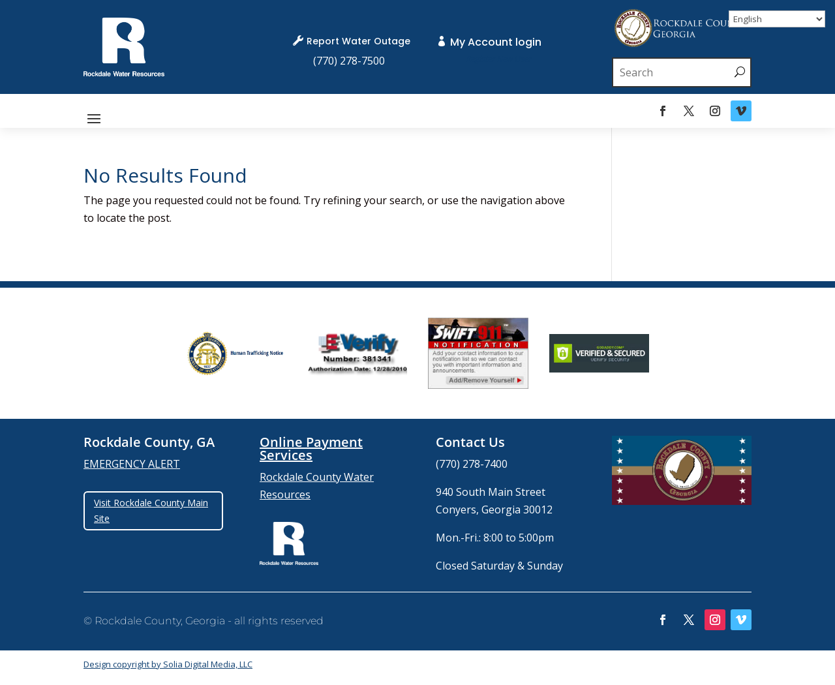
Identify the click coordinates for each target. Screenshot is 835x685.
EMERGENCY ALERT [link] (132, 464)
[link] (124, 72)
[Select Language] (777, 18)
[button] (94, 117)
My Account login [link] (495, 42)
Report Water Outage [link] (358, 41)
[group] (236, 354)
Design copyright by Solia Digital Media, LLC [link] (168, 664)
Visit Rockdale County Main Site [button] (151, 510)
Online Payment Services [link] (311, 448)
